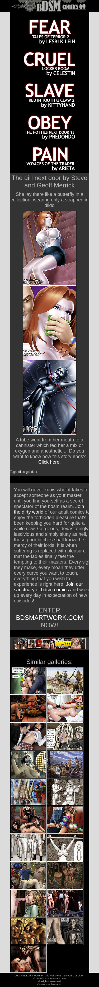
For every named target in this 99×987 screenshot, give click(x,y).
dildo (21, 472)
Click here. (49, 462)
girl (28, 472)
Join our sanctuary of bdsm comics (48, 587)
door (34, 472)
